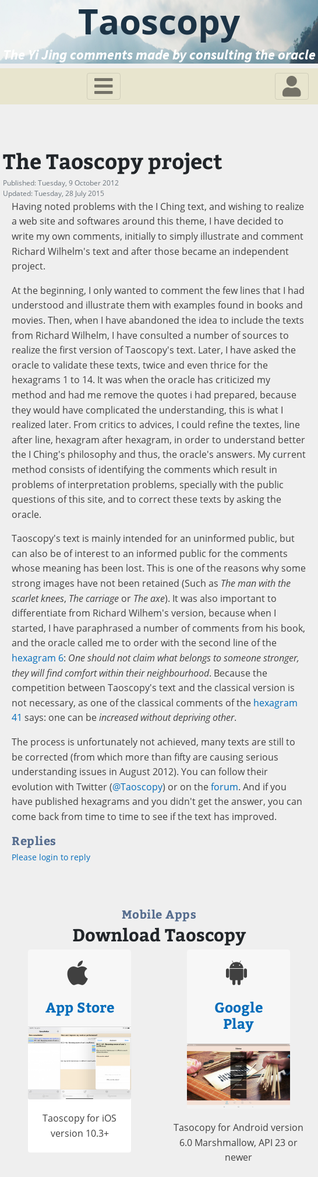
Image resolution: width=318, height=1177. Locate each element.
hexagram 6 (37, 657)
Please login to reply (51, 857)
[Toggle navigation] (104, 86)
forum (224, 786)
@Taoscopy (137, 786)
